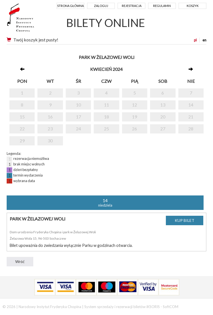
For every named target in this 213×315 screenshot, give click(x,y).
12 (134, 104)
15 (22, 116)
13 (162, 104)
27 (162, 128)
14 (190, 104)
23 (50, 128)
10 (78, 104)
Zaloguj (101, 6)
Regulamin (162, 6)
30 (50, 140)
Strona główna (70, 6)
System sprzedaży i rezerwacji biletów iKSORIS (122, 306)
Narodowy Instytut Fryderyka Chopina (31, 19)
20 (162, 116)
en (204, 40)
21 (190, 116)
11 (106, 104)
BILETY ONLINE (105, 22)
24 (78, 128)
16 (50, 116)
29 (22, 140)
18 (106, 116)
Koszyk (193, 6)
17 (78, 116)
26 (134, 128)
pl (195, 40)
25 (106, 128)
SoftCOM (170, 306)
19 (134, 116)
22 (22, 128)
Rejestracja (131, 6)
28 (190, 128)
